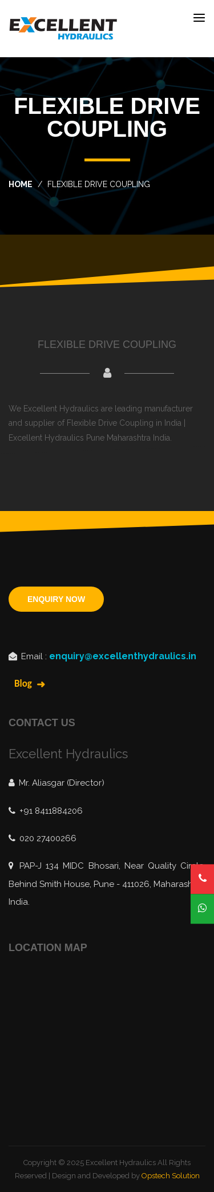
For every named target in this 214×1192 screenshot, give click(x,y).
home (21, 184)
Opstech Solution (171, 1175)
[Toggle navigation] (199, 17)
